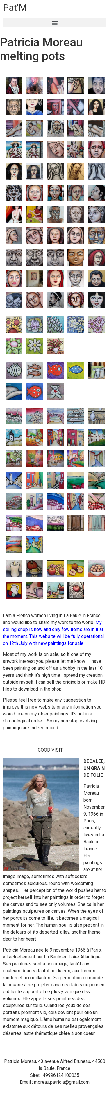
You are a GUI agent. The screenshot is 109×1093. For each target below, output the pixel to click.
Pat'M (15, 7)
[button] (54, 22)
